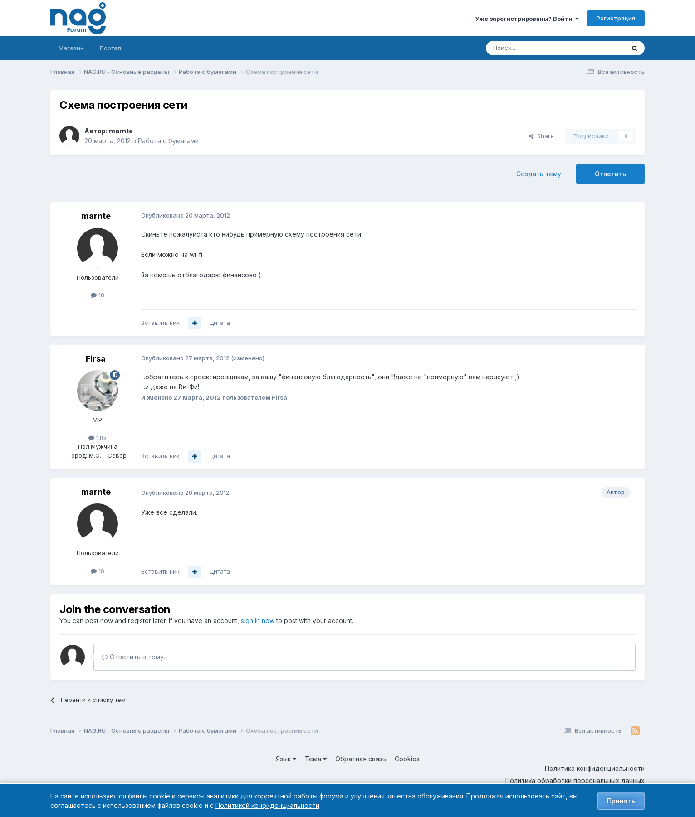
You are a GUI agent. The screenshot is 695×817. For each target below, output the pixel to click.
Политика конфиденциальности (595, 768)
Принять (621, 801)
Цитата (220, 322)
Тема (316, 759)
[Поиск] (530, 48)
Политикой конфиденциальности (267, 805)
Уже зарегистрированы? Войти (527, 18)
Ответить (610, 174)
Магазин (71, 48)
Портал (110, 48)
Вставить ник (160, 322)
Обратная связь (360, 759)
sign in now (257, 620)
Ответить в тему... (135, 657)
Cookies (407, 759)
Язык (286, 759)
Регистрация (616, 18)
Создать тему (538, 174)
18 (97, 295)
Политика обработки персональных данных (575, 780)
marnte (121, 131)
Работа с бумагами (168, 141)
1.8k (97, 437)
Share (541, 136)
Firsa (96, 358)
